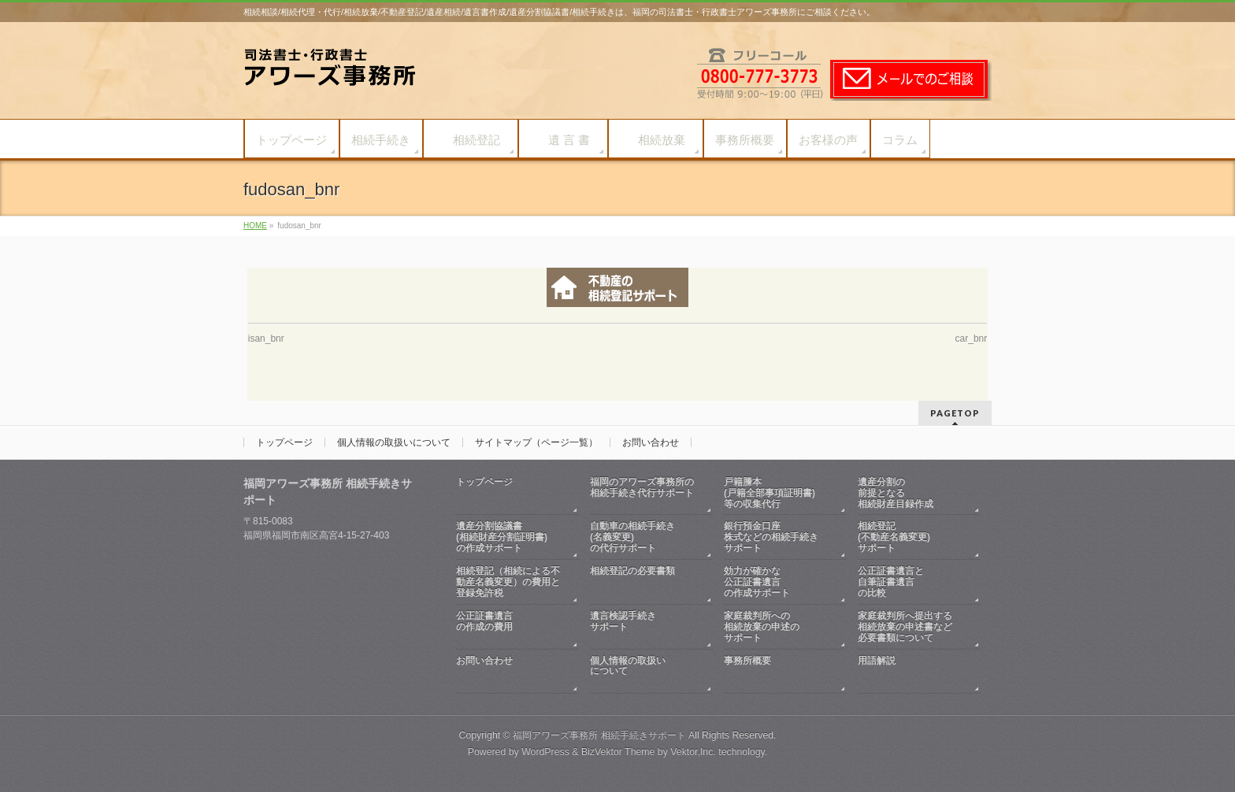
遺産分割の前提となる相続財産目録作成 (895, 492)
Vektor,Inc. (693, 751)
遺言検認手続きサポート (643, 627)
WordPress (545, 751)
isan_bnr (266, 338)
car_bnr (971, 338)
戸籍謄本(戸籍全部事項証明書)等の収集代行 (769, 492)
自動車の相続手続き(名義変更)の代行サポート (632, 536)
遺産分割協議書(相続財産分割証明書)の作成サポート (501, 536)
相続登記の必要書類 (643, 582)
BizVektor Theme (618, 751)
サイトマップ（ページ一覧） (536, 442)
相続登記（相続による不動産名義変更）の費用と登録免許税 (508, 581)
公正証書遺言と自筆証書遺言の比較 (891, 581)
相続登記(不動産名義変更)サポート (894, 536)
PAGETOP (955, 413)
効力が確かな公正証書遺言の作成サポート (757, 581)
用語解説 (911, 672)
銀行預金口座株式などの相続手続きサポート (771, 536)
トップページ (284, 442)
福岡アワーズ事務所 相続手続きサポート (599, 735)
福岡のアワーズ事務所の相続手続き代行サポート (643, 493)
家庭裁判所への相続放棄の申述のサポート (761, 626)
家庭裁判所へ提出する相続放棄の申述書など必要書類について (905, 626)
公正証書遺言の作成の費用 (509, 627)
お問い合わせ (650, 442)
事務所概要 (777, 672)
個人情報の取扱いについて (394, 442)
